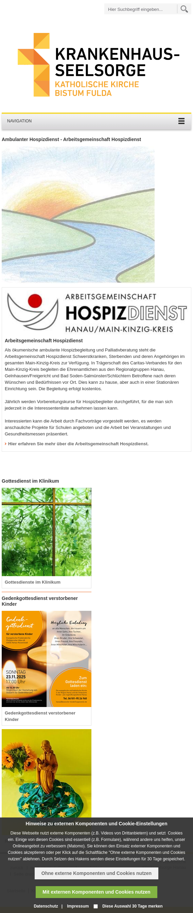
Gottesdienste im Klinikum (32, 582)
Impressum (78, 906)
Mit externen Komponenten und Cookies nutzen (96, 892)
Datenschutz (46, 906)
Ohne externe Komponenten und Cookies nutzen (96, 873)
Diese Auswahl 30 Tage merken (132, 906)
